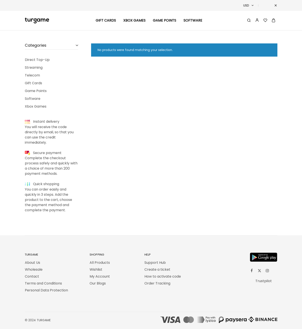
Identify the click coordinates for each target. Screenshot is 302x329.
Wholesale (34, 269)
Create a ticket (157, 269)
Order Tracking (157, 283)
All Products (100, 262)
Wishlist (96, 269)
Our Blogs (98, 283)
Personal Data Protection (46, 290)
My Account (100, 276)
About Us (32, 262)
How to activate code (162, 276)
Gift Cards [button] (106, 20)
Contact (32, 276)
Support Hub (155, 262)
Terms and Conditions (43, 283)
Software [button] (192, 20)
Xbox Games (134, 20)
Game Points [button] (164, 20)
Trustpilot (263, 280)
